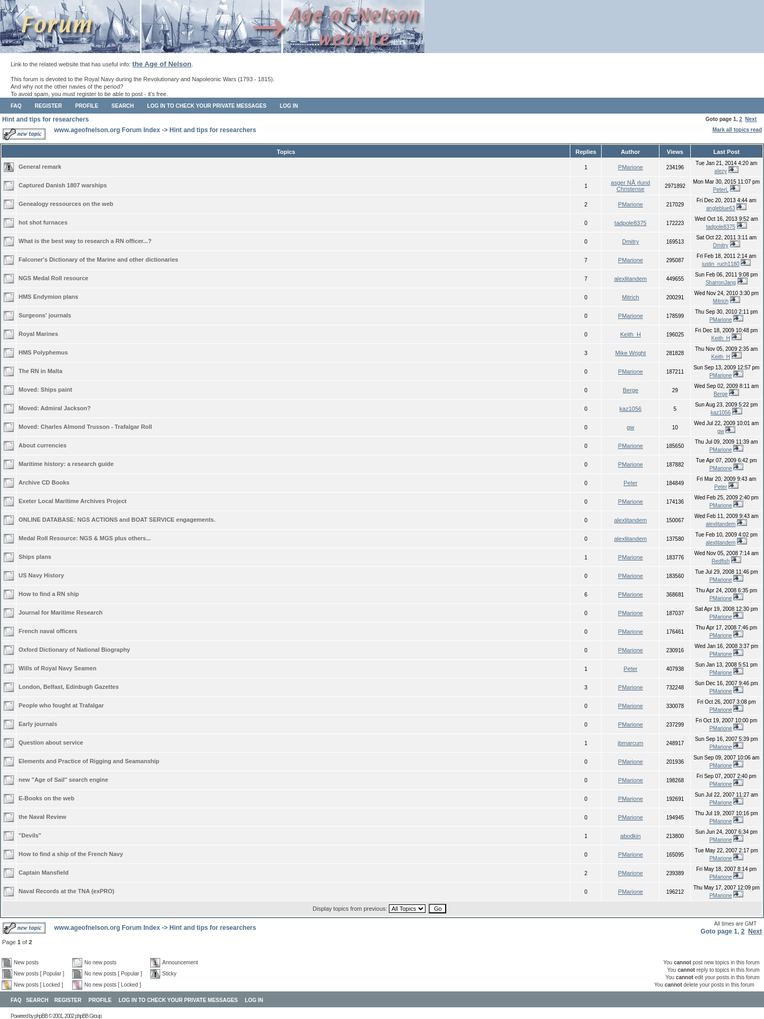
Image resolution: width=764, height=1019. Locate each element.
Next (751, 119)
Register (48, 106)
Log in (289, 106)
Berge (630, 390)
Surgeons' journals (45, 315)
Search (122, 106)
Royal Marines (38, 334)
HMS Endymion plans (48, 296)
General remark (40, 166)
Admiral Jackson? (65, 408)
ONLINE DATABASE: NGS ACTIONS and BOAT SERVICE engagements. (117, 519)
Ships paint (56, 389)
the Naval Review (42, 817)
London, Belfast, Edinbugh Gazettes (69, 687)
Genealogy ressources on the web (66, 204)
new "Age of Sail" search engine (63, 779)
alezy (721, 171)
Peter (630, 483)
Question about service (51, 742)
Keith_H (630, 334)
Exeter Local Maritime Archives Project (72, 501)
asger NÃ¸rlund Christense (630, 185)
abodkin (630, 836)
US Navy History (41, 575)
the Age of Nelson (162, 64)
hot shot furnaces (43, 222)
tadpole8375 (630, 223)
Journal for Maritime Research (60, 612)
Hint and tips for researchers (45, 119)
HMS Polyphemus (43, 352)
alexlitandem (630, 278)
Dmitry (630, 241)
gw (630, 427)
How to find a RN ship (49, 594)
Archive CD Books (44, 482)
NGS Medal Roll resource (53, 278)
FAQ (16, 106)
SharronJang (721, 283)
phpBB (41, 1016)
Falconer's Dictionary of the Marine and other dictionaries (98, 259)
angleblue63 (720, 208)
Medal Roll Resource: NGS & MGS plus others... (85, 538)
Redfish (720, 561)
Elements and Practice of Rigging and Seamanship (89, 761)
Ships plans (35, 557)
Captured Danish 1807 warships (63, 185)
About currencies (42, 445)
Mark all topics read (737, 130)
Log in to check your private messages (206, 106)
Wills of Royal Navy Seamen (58, 668)
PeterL (720, 190)
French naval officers (48, 631)
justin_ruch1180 (721, 264)
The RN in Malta (41, 371)
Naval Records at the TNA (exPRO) (67, 891)
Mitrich (630, 297)
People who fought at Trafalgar (61, 705)
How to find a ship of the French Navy (71, 854)
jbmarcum (630, 743)
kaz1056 (631, 408)
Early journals (38, 724)
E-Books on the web (46, 798)
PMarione (630, 167)
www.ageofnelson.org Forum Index (107, 130)
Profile (86, 106)
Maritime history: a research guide (66, 464)
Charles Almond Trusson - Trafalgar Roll (96, 427)
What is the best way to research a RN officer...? (85, 241)
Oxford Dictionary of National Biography (74, 649)
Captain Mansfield (43, 872)
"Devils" (30, 835)
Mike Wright (630, 353)
